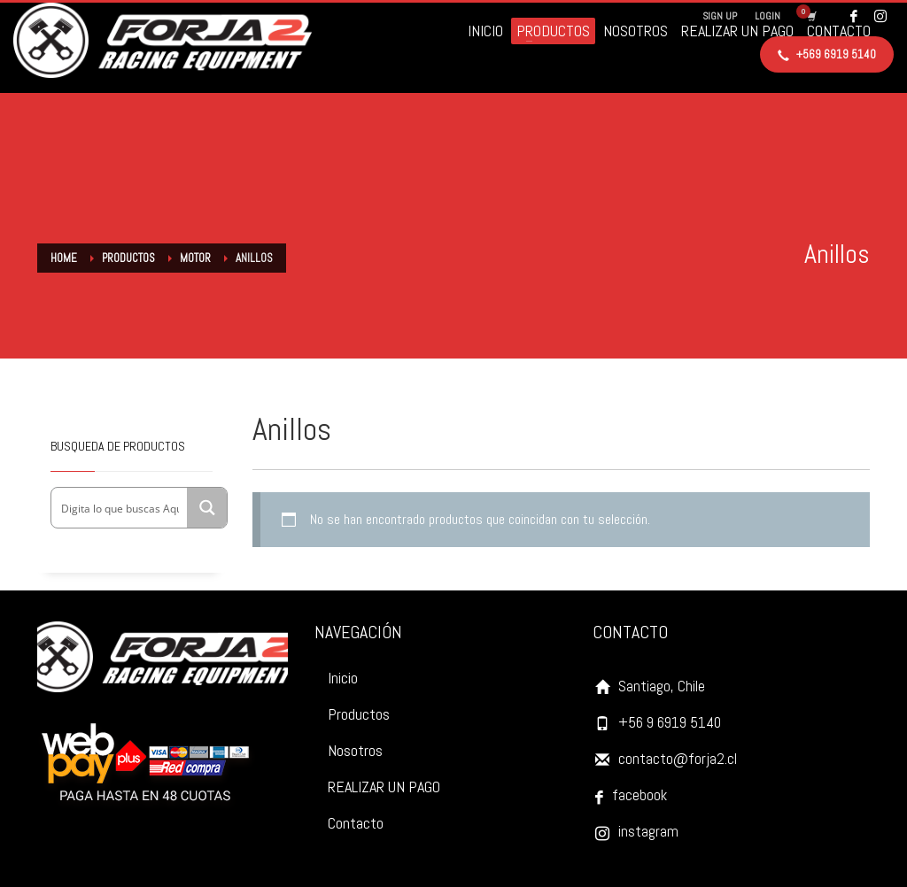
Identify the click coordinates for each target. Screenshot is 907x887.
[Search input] (120, 507)
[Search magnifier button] (207, 508)
